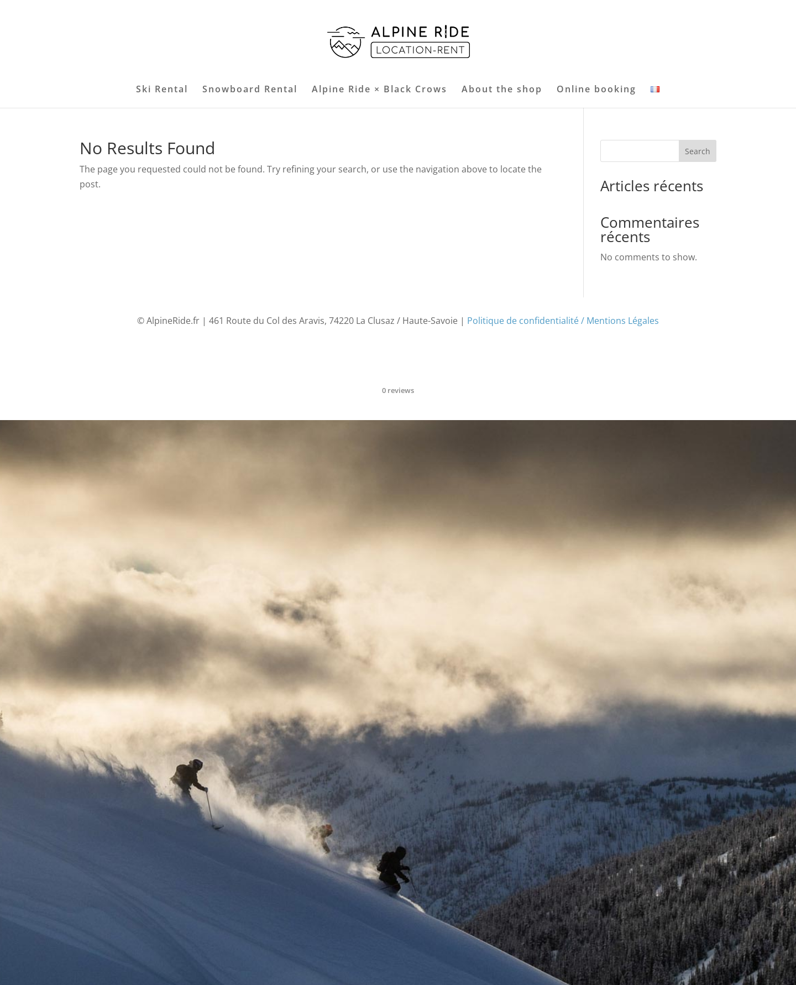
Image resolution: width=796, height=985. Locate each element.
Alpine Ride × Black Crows (379, 90)
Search (697, 151)
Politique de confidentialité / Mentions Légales (563, 321)
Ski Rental (162, 90)
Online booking (596, 90)
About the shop (502, 90)
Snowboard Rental (249, 90)
